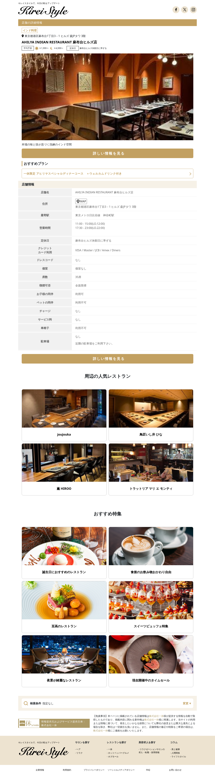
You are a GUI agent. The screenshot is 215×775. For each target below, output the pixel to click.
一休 (110, 749)
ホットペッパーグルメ (118, 752)
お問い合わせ (175, 769)
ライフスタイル (178, 756)
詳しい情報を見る (109, 153)
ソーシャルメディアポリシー (121, 769)
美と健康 (175, 749)
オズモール (113, 756)
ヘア (78, 749)
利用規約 (67, 769)
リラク (79, 752)
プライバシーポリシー (94, 769)
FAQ (148, 769)
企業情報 (40, 769)
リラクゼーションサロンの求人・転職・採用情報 (152, 751)
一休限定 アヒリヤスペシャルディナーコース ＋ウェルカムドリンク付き (73, 173)
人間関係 (175, 752)
